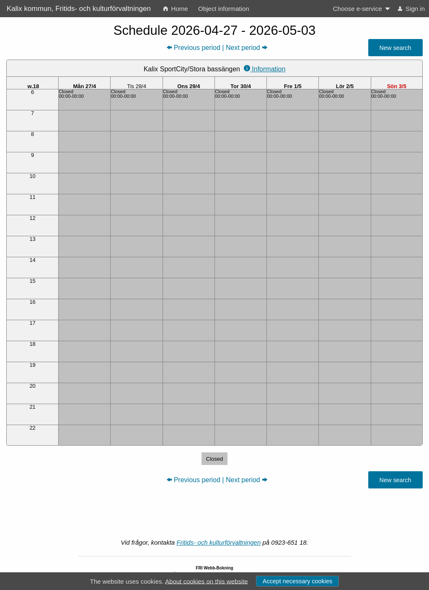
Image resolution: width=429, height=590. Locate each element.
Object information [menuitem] (223, 8)
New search (395, 47)
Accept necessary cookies (297, 581)
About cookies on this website (206, 581)
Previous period (197, 47)
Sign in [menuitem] (411, 8)
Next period (243, 47)
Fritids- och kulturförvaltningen (218, 542)
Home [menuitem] (175, 8)
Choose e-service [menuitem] (357, 8)
